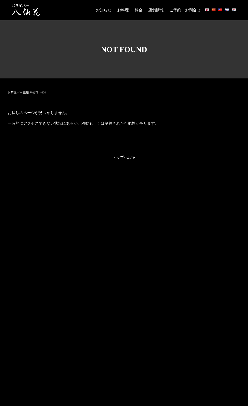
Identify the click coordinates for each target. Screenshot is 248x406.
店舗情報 (156, 10)
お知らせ (103, 10)
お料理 (123, 10)
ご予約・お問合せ (185, 10)
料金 (138, 10)
